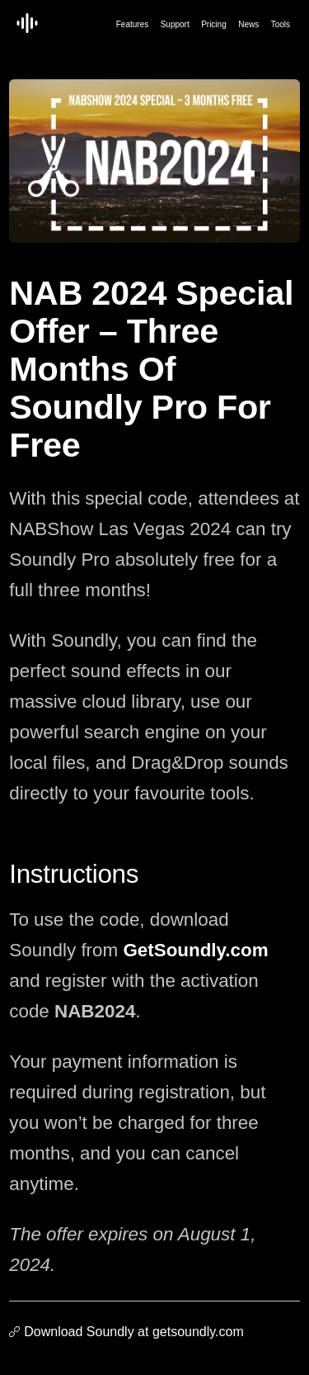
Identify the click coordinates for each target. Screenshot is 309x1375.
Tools (280, 24)
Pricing (214, 24)
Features (132, 24)
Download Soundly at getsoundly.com (134, 1332)
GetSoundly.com (195, 950)
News (248, 24)
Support (175, 24)
